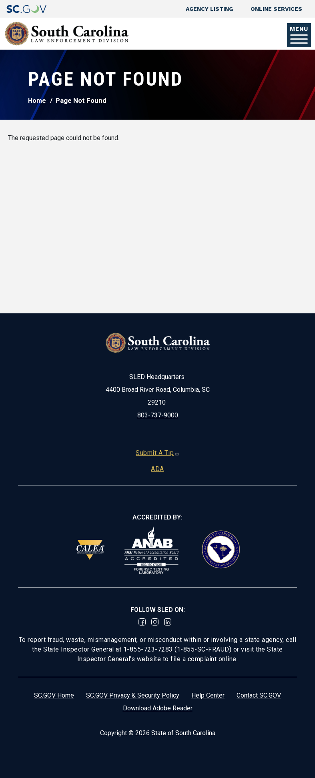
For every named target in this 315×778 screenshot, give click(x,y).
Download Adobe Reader (158, 708)
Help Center (208, 695)
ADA (157, 469)
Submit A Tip (157, 453)
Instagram (155, 622)
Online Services (276, 9)
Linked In (167, 622)
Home (37, 100)
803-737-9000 (157, 415)
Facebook (142, 622)
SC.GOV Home (54, 695)
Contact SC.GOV (259, 695)
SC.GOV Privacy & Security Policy (132, 695)
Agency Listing (209, 9)
